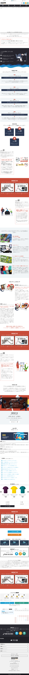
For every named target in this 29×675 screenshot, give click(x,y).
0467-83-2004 (8, 554)
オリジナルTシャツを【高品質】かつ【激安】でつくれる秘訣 (10, 474)
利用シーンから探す (14, 543)
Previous (1, 492)
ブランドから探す (24, 543)
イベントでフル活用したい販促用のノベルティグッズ (9, 470)
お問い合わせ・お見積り (14, 655)
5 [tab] (16, 498)
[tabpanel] (6, 492)
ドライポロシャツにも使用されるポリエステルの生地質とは (10, 467)
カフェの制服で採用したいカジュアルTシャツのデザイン (9, 462)
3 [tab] (13, 498)
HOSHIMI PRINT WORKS (3, 3)
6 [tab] (17, 498)
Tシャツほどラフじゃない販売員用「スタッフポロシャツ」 (10, 472)
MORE (17, 592)
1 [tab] (11, 498)
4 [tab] (15, 498)
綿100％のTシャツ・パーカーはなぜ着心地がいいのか (9, 465)
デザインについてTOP (14, 534)
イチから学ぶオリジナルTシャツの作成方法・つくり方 (9, 477)
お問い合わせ (14, 404)
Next (28, 492)
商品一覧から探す (4, 543)
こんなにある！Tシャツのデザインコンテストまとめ (9, 460)
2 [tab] (12, 498)
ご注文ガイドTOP (14, 531)
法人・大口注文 (7, 506)
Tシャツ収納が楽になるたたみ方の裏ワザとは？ (8, 479)
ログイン (24, 0)
